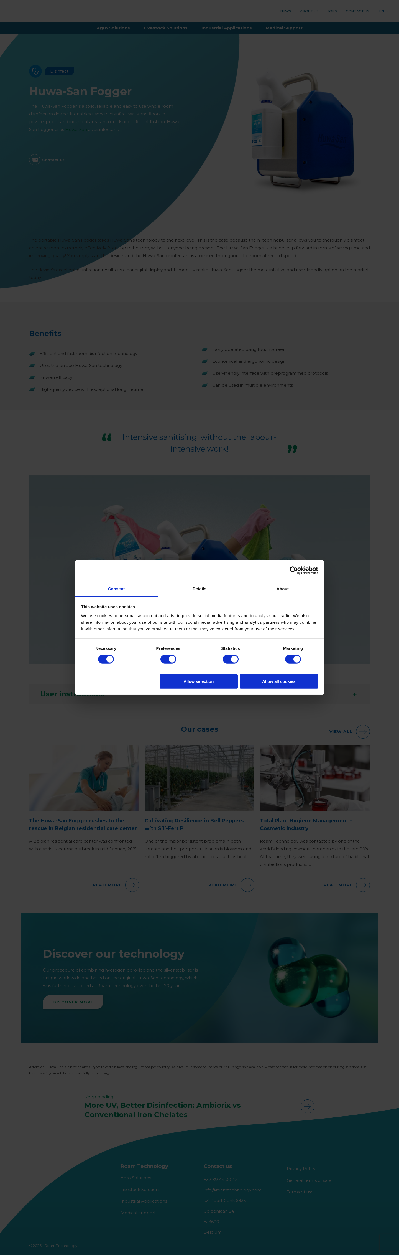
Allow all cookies (279, 681)
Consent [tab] (116, 588)
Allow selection (198, 681)
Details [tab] (199, 588)
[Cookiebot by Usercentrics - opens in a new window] (294, 570)
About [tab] (283, 588)
